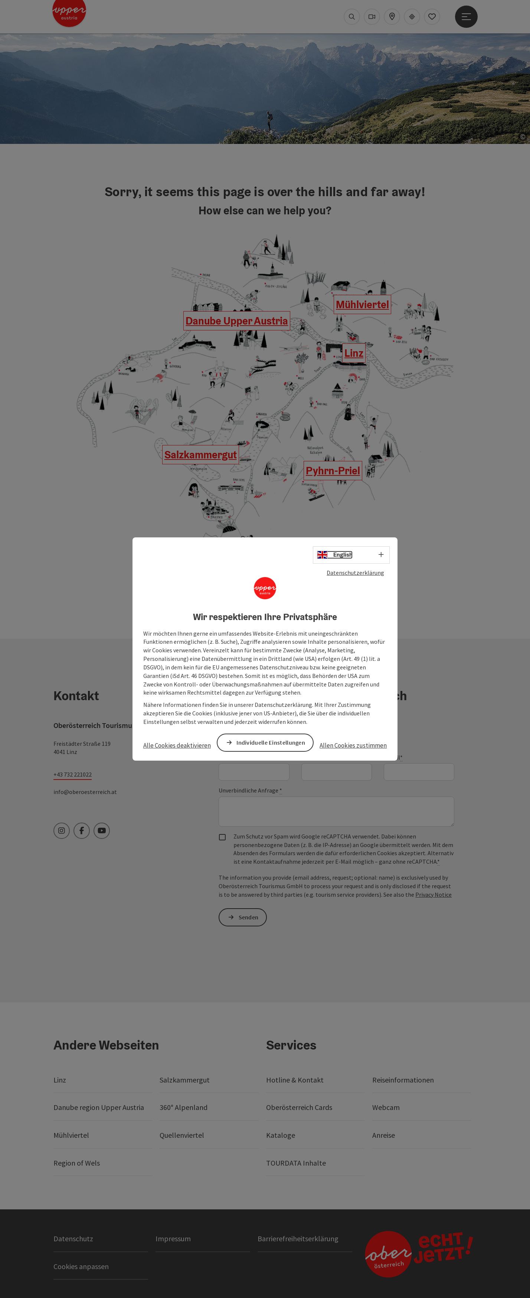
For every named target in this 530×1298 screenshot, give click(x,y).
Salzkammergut (200, 454)
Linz (353, 353)
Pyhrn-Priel (333, 470)
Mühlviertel (362, 304)
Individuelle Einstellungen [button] (270, 742)
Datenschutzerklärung (355, 572)
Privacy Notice (433, 894)
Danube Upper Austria (237, 320)
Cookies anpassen (81, 1266)
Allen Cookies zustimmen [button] (353, 745)
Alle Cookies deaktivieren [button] (177, 745)
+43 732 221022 (72, 774)
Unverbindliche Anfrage (250, 790)
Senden (249, 917)
